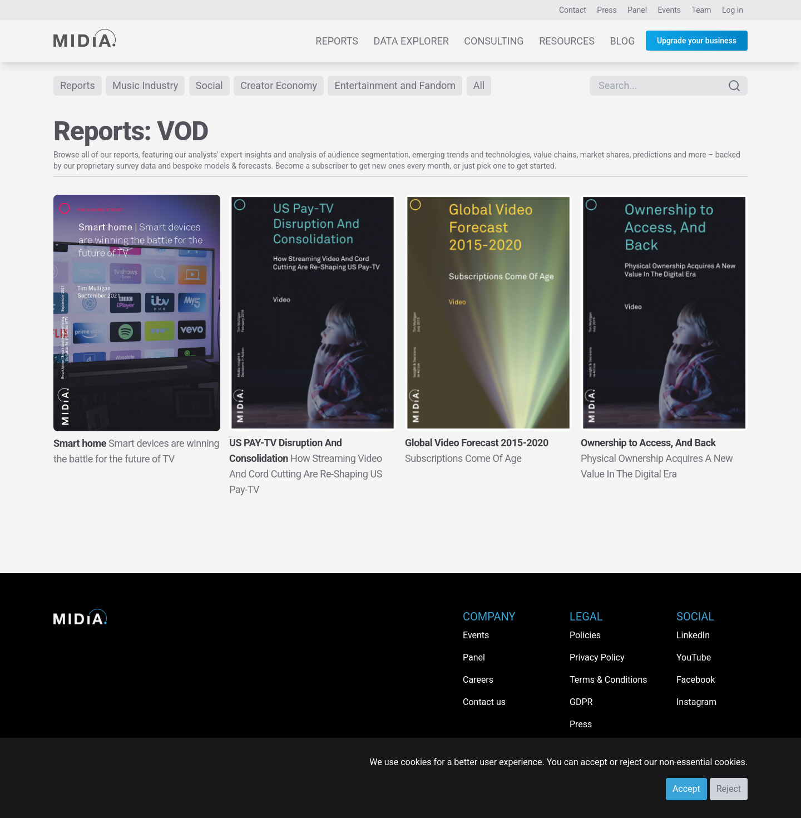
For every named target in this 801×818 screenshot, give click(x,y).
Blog (622, 41)
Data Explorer (411, 41)
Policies (585, 635)
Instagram (696, 702)
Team (701, 10)
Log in (732, 10)
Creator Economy (278, 85)
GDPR (581, 702)
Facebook (695, 679)
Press (606, 10)
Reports (336, 41)
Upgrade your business (696, 40)
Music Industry (145, 85)
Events (669, 10)
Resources (567, 41)
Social (209, 85)
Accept (686, 788)
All (479, 85)
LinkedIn (693, 635)
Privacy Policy (597, 657)
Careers (478, 679)
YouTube (693, 657)
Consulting (493, 41)
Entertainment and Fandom (395, 85)
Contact (572, 10)
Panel (637, 10)
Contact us (484, 702)
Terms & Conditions (608, 679)
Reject (728, 788)
